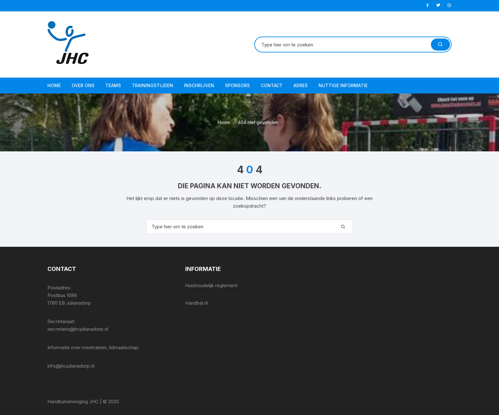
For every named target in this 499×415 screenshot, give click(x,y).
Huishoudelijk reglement (211, 285)
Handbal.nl (196, 303)
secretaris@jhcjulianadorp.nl (77, 329)
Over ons (83, 85)
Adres (300, 85)
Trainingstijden (152, 85)
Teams (113, 85)
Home (54, 85)
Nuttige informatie (343, 85)
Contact (272, 85)
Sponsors (237, 85)
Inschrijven (199, 85)
